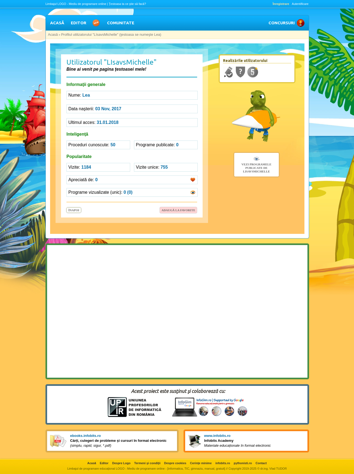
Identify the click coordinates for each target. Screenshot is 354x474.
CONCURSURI (281, 22)
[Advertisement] (22, 97)
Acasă (53, 34)
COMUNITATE (120, 22)
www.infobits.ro (217, 436)
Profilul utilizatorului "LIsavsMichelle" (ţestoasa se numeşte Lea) (111, 34)
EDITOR (78, 22)
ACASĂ (57, 22)
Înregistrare (281, 3)
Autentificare (300, 3)
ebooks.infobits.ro (85, 436)
